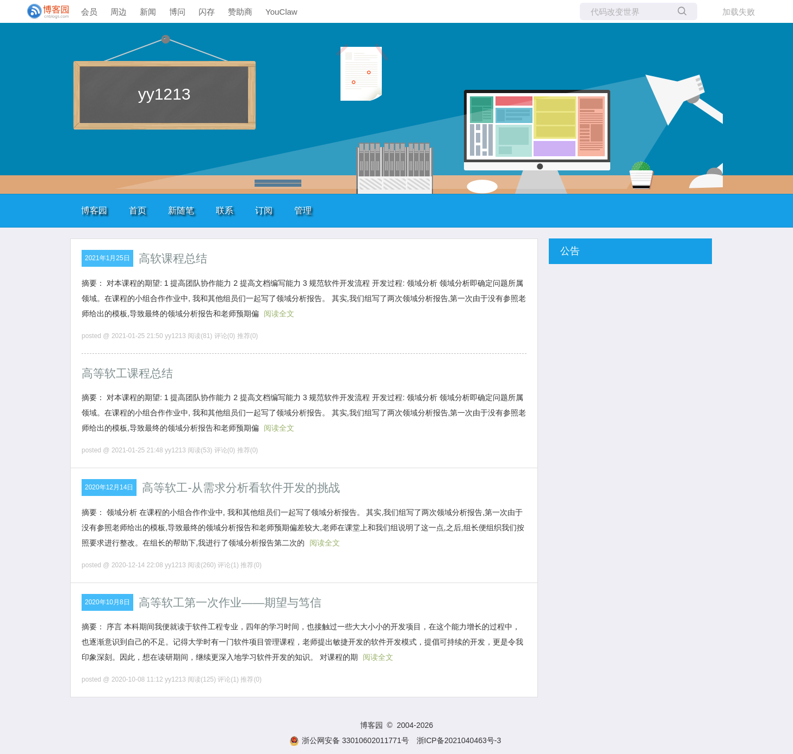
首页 (137, 210)
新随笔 (181, 210)
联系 (224, 210)
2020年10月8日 (107, 602)
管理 (303, 210)
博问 (177, 11)
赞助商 (240, 11)
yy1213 (164, 94)
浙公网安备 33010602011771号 (349, 740)
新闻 (148, 11)
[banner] (43, 11)
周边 (118, 11)
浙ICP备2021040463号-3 (459, 740)
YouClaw (281, 11)
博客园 (94, 210)
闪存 (207, 11)
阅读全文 (279, 313)
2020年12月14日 (109, 487)
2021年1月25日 (107, 258)
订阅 (263, 210)
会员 (89, 11)
